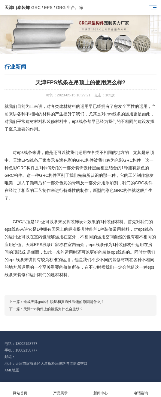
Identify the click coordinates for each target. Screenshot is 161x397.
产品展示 (60, 389)
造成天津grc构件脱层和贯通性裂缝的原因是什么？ (63, 302)
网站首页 (20, 389)
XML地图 (12, 370)
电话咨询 (141, 389)
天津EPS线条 (25, 160)
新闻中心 (100, 389)
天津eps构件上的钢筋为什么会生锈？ (53, 309)
